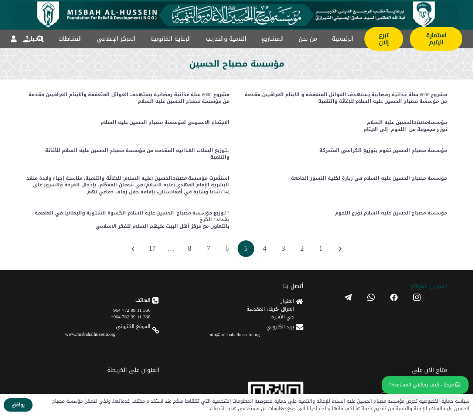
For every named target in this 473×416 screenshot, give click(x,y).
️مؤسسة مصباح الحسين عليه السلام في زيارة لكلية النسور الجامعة (369, 178)
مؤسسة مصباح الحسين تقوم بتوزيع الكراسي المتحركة (383, 150)
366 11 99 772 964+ (130, 310)
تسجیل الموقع (428, 286)
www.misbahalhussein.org (90, 334)
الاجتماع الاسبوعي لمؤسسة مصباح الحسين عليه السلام (165, 122)
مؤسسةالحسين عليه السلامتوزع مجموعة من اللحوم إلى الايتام (405, 126)
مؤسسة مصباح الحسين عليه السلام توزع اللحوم (391, 212)
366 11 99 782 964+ (130, 316)
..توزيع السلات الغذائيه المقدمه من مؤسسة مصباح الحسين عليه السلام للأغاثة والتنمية (137, 154)
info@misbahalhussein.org (234, 334)
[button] (40, 38)
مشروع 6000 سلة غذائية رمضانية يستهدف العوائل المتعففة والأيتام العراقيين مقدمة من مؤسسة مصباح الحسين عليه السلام (128, 98)
